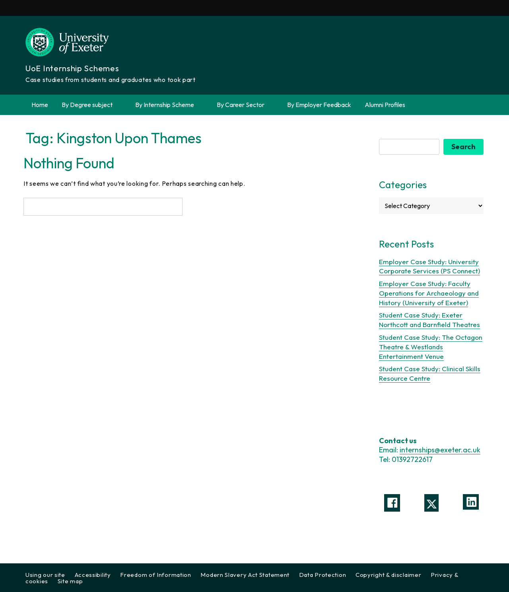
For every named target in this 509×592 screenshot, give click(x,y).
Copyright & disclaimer (388, 574)
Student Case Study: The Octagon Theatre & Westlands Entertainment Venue (430, 346)
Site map (70, 581)
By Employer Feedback (319, 105)
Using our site (45, 574)
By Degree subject (92, 105)
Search (463, 146)
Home (39, 105)
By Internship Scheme (169, 105)
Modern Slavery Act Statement (244, 574)
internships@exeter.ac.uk (440, 449)
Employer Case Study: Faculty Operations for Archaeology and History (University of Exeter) (429, 293)
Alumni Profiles (385, 105)
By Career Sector (245, 105)
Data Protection (322, 574)
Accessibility (93, 574)
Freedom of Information (155, 574)
